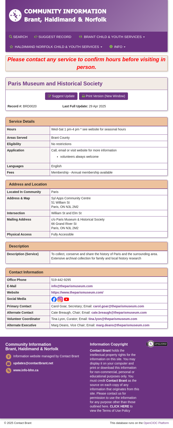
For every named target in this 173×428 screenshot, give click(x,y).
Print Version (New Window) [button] (103, 96)
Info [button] (117, 47)
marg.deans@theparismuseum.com (122, 325)
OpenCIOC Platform (156, 423)
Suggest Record (52, 37)
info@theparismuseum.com (72, 286)
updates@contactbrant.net (33, 363)
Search (18, 37)
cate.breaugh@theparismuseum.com (119, 312)
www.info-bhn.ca (25, 370)
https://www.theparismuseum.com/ (77, 292)
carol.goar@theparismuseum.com (118, 306)
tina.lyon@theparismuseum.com (113, 319)
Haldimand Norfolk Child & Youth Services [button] (55, 47)
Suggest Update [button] (61, 96)
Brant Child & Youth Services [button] (111, 37)
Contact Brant (100, 350)
